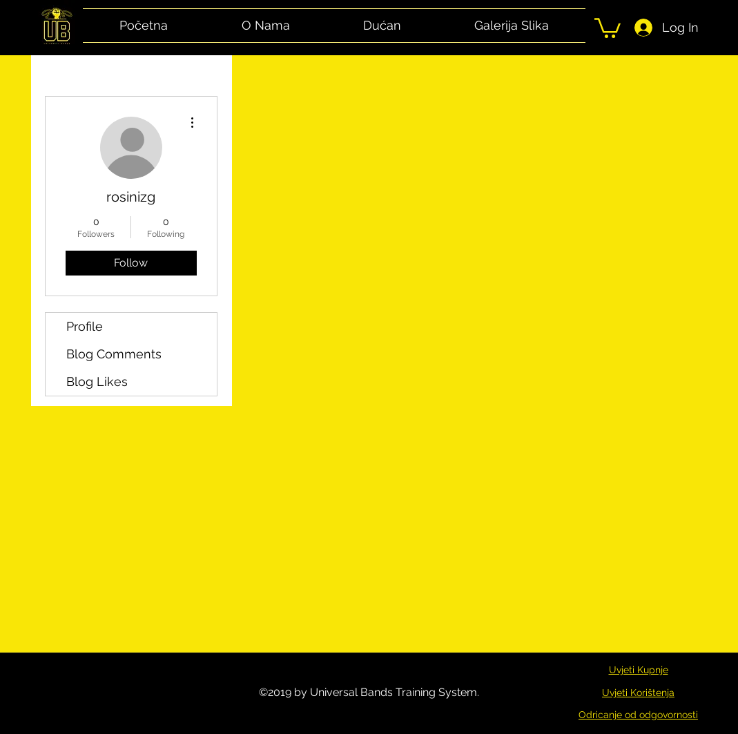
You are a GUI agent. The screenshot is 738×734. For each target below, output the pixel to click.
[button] (607, 27)
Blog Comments (114, 354)
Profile (84, 326)
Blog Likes (97, 381)
